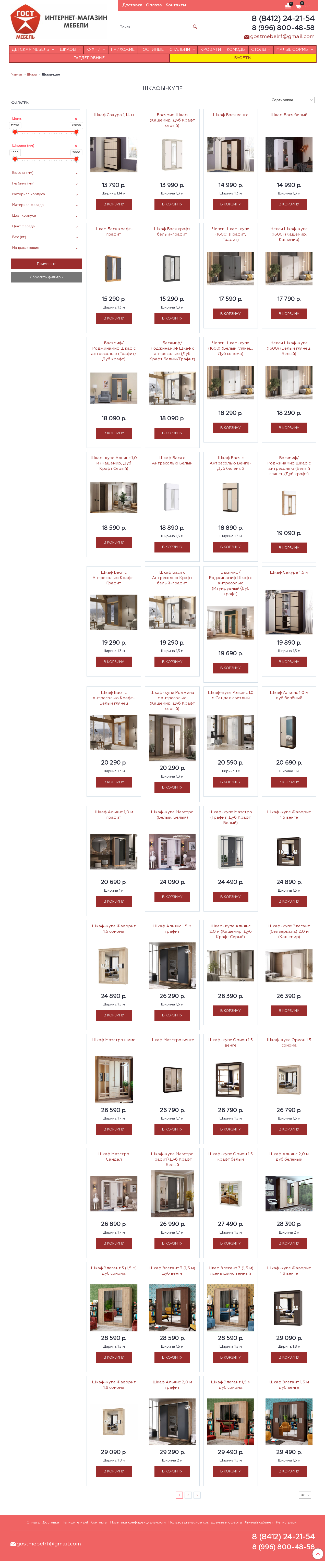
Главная (16, 74)
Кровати (210, 50)
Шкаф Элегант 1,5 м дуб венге (289, 1385)
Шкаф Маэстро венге (172, 1040)
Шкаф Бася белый (289, 115)
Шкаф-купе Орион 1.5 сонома (289, 1043)
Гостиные (152, 50)
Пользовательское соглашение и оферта (205, 1522)
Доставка (132, 5)
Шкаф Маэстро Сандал (113, 1157)
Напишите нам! (75, 1522)
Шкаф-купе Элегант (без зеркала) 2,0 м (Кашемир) (289, 931)
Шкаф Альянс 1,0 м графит (114, 815)
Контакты (175, 5)
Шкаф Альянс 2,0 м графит (172, 1385)
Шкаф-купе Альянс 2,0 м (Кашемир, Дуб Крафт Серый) (230, 931)
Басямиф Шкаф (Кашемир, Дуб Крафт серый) (172, 120)
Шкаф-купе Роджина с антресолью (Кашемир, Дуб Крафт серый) (172, 701)
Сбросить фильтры (46, 277)
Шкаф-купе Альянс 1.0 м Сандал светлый (231, 695)
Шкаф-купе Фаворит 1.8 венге (289, 1271)
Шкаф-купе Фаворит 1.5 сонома (114, 929)
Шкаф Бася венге (230, 115)
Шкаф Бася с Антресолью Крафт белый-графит (172, 578)
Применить (46, 264)
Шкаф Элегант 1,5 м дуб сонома (230, 1385)
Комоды (236, 50)
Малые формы (292, 50)
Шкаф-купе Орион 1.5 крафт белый (230, 1157)
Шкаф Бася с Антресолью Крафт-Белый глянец (113, 698)
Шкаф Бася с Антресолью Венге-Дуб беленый (230, 463)
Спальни (180, 50)
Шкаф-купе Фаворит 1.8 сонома (114, 1385)
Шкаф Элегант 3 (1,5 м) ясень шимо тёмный (231, 1271)
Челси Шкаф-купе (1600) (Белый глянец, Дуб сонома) (230, 348)
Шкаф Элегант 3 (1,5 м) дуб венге (172, 1271)
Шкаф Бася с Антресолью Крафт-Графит (113, 578)
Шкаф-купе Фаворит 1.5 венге (289, 815)
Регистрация (287, 1522)
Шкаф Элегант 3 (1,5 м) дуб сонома (114, 1271)
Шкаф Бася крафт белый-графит (172, 232)
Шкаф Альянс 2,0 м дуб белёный (289, 1157)
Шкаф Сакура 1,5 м (289, 573)
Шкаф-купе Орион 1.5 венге (230, 1043)
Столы (258, 50)
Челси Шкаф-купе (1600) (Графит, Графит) (230, 234)
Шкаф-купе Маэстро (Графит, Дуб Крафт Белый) (230, 817)
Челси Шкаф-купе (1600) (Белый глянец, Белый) (289, 348)
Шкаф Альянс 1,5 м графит (172, 929)
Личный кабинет (259, 1522)
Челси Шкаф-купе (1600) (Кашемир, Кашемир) (289, 234)
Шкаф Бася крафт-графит (113, 232)
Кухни (93, 50)
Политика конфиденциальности (138, 1522)
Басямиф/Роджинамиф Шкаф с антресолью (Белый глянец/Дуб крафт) (289, 466)
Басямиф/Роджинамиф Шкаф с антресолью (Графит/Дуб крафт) (114, 351)
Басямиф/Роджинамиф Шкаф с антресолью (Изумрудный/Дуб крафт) (230, 583)
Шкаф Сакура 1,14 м (114, 115)
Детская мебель (30, 50)
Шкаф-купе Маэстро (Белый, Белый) (172, 815)
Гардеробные (89, 58)
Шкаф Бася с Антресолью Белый (172, 460)
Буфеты (242, 58)
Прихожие (123, 50)
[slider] (15, 131)
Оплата (154, 5)
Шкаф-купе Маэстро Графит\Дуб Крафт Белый (172, 1159)
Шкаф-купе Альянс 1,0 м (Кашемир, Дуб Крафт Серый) (114, 463)
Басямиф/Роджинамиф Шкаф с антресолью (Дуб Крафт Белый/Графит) (172, 351)
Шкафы (68, 50)
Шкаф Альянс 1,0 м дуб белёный (289, 695)
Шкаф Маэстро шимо (114, 1040)
